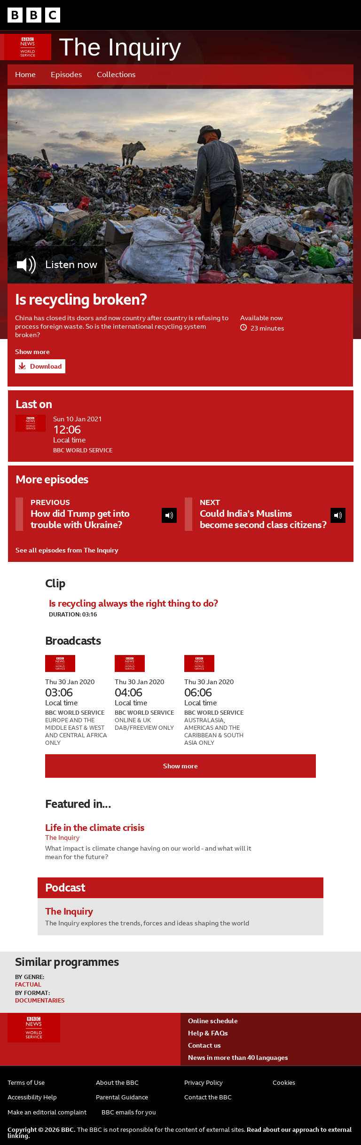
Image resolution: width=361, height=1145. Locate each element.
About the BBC (117, 1082)
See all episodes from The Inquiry (67, 550)
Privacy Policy (203, 1082)
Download (46, 366)
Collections (116, 74)
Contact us (204, 1045)
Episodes (66, 74)
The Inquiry (120, 47)
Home (25, 74)
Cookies (284, 1082)
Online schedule (213, 1021)
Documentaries (39, 1000)
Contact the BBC (208, 1097)
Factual (28, 984)
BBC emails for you (129, 1112)
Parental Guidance (122, 1097)
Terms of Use (26, 1082)
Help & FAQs (208, 1033)
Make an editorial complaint (47, 1112)
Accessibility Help (32, 1097)
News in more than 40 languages (238, 1057)
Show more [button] (32, 351)
